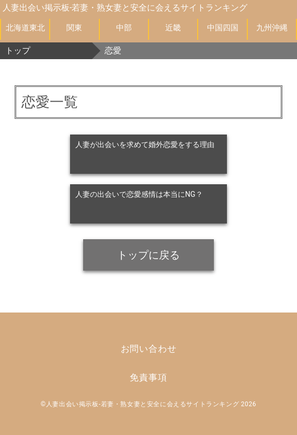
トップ (17, 50)
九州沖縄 (272, 27)
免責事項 (148, 378)
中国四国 (222, 27)
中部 (124, 27)
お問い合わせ (149, 349)
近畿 (173, 27)
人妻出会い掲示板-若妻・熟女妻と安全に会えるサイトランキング (125, 8)
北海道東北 (25, 27)
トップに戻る (148, 255)
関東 (74, 27)
